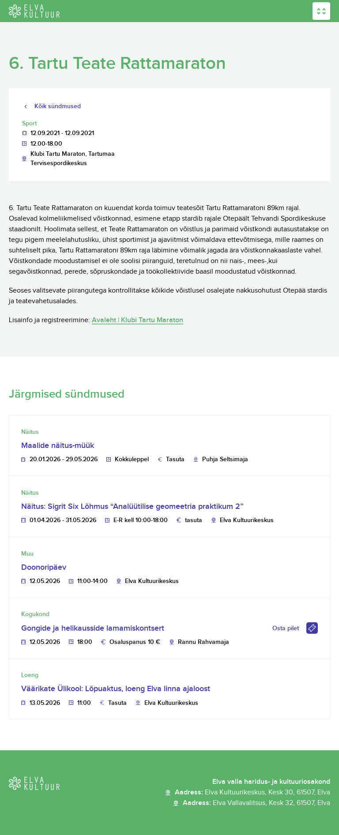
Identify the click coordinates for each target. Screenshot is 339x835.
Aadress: (252, 792)
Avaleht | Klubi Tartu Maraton (137, 320)
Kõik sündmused (57, 106)
